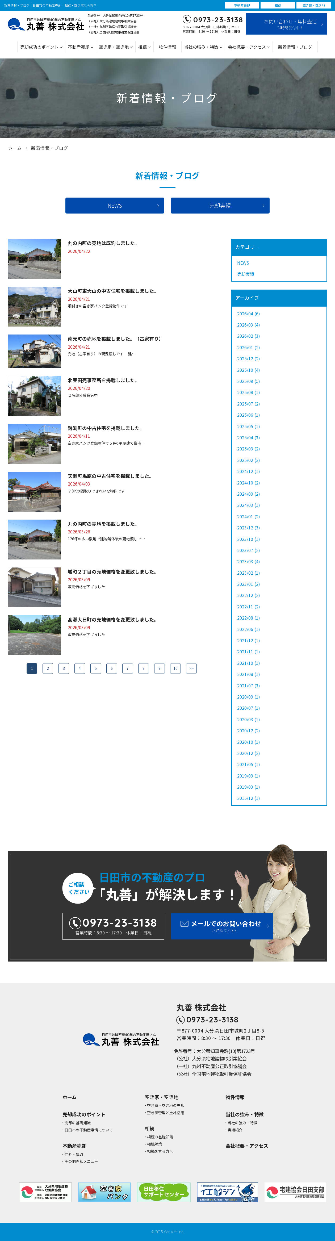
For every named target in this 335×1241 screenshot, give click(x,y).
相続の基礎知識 (160, 1136)
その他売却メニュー (81, 1161)
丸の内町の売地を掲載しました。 (104, 523)
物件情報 (167, 47)
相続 (142, 47)
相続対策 (154, 1144)
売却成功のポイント (39, 47)
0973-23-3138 (218, 19)
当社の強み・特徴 (201, 47)
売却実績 (220, 205)
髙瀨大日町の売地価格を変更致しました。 (113, 619)
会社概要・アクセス (247, 47)
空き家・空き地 (114, 47)
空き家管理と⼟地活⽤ (165, 1112)
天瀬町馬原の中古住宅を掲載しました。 (111, 475)
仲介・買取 (74, 1154)
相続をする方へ (160, 1151)
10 (175, 668)
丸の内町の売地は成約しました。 (104, 242)
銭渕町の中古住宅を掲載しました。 (106, 427)
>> (191, 668)
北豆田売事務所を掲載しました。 (104, 380)
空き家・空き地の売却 (165, 1105)
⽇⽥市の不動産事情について (89, 1130)
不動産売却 (78, 47)
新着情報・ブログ (295, 47)
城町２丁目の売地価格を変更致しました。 (113, 571)
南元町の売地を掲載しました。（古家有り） (116, 338)
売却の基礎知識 (78, 1122)
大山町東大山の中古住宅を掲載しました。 (113, 290)
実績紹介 (235, 1130)
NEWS (115, 205)
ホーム (15, 148)
